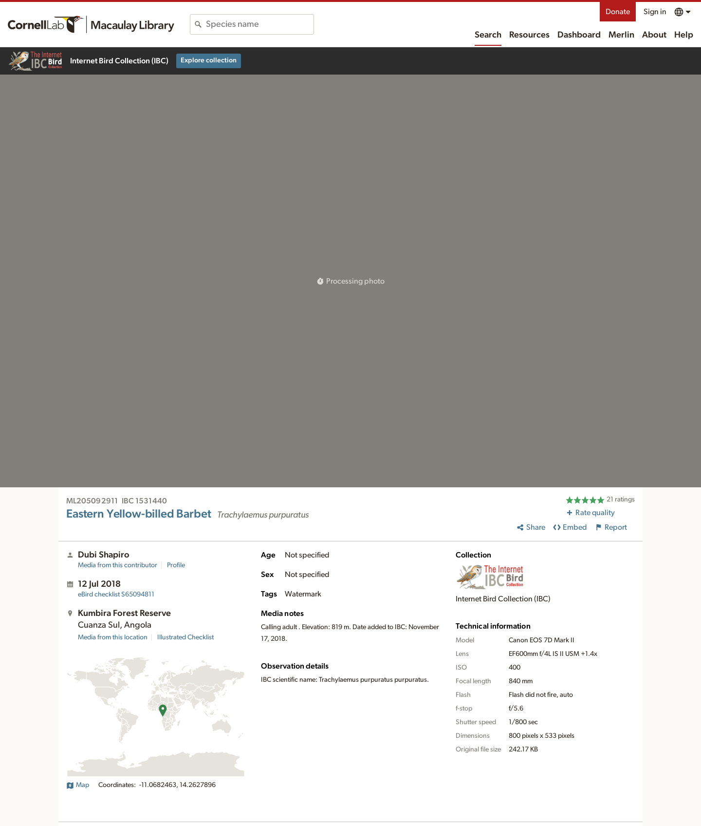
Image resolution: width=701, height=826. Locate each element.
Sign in (655, 12)
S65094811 (116, 594)
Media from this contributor (117, 565)
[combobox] (260, 24)
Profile (176, 565)
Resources (529, 35)
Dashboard (579, 35)
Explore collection (209, 60)
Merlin (621, 35)
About (654, 35)
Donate (618, 12)
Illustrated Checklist (185, 637)
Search (488, 35)
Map (77, 785)
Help (683, 35)
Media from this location (113, 637)
